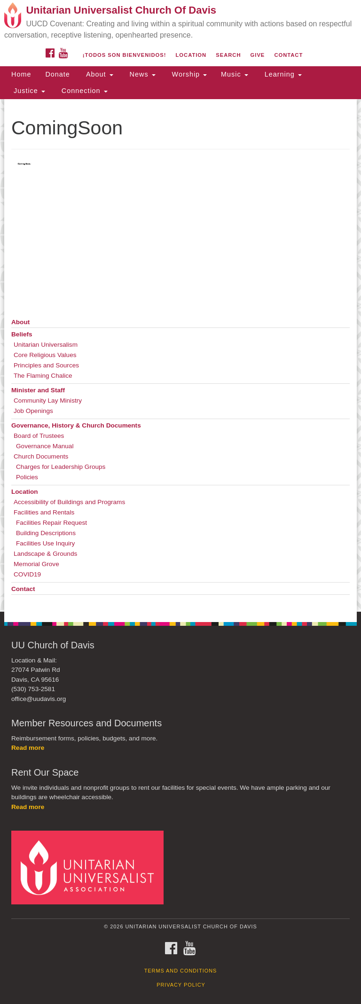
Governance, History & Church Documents (76, 425)
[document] (180, 355)
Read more (27, 747)
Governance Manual (44, 446)
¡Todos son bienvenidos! (124, 55)
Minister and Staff (38, 390)
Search (228, 55)
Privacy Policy (181, 985)
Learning (282, 74)
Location (191, 55)
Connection (83, 90)
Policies (27, 477)
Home (21, 74)
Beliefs (21, 334)
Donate (57, 74)
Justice (28, 90)
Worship (188, 74)
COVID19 (27, 574)
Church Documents (41, 456)
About (98, 74)
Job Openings (33, 410)
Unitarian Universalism (46, 344)
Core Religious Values (45, 354)
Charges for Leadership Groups (60, 466)
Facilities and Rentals (44, 512)
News (141, 74)
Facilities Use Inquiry (45, 543)
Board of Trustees (39, 435)
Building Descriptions (46, 533)
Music (234, 74)
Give (258, 55)
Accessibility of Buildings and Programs (69, 502)
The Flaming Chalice (43, 375)
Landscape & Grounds (45, 553)
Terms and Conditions (180, 970)
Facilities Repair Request (51, 522)
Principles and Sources (46, 365)
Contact (288, 55)
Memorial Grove (36, 564)
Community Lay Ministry (48, 400)
